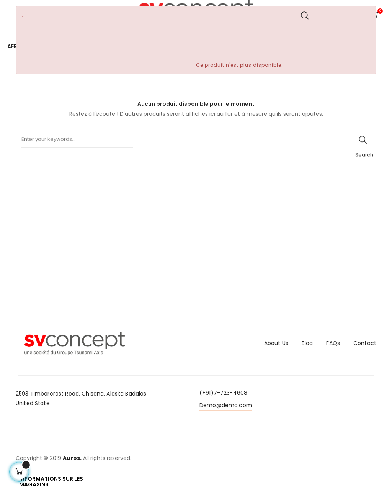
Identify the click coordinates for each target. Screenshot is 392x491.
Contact (364, 343)
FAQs (333, 343)
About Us (276, 343)
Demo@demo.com (225, 405)
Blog (307, 343)
